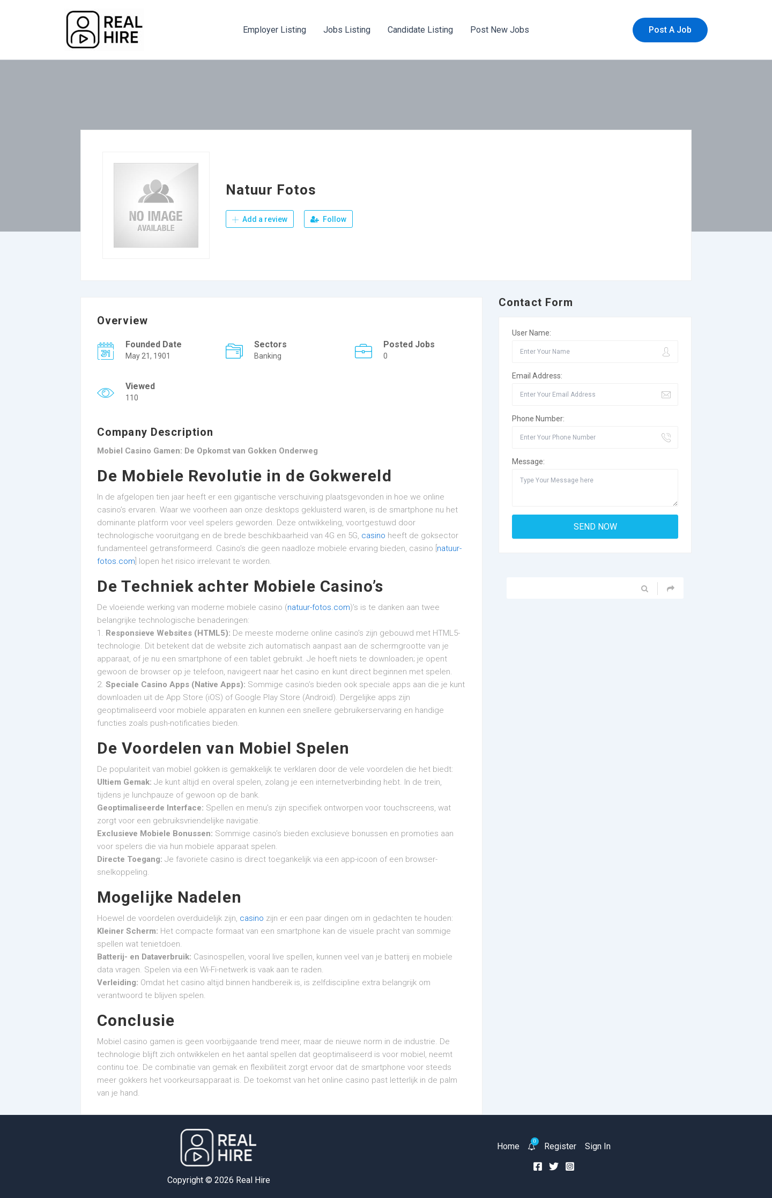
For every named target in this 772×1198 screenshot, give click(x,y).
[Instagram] (570, 1166)
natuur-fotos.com (318, 607)
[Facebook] (538, 1166)
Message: (528, 461)
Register (560, 1146)
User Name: (531, 333)
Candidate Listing (420, 30)
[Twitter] (554, 1166)
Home (508, 1146)
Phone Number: (538, 418)
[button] (670, 30)
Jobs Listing (346, 30)
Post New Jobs (499, 30)
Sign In (598, 1146)
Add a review (259, 219)
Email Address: (537, 375)
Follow (328, 219)
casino (373, 535)
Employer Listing (274, 30)
